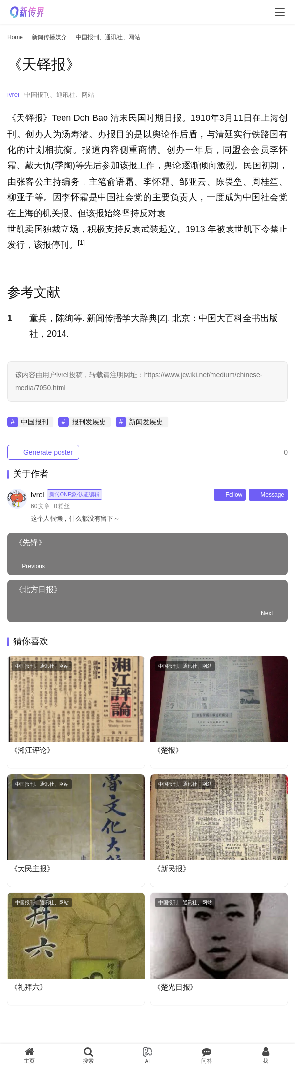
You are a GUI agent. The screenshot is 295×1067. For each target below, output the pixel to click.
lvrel (13, 94)
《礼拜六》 (28, 987)
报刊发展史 (89, 422)
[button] (81, 245)
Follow (230, 494)
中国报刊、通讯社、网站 (59, 94)
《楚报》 (168, 750)
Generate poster (43, 452)
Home (15, 37)
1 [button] (9, 318)
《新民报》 (171, 868)
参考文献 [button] (33, 292)
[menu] (280, 12)
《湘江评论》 (32, 750)
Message (268, 494)
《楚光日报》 (175, 987)
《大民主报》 (32, 868)
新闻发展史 (146, 422)
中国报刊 (34, 422)
